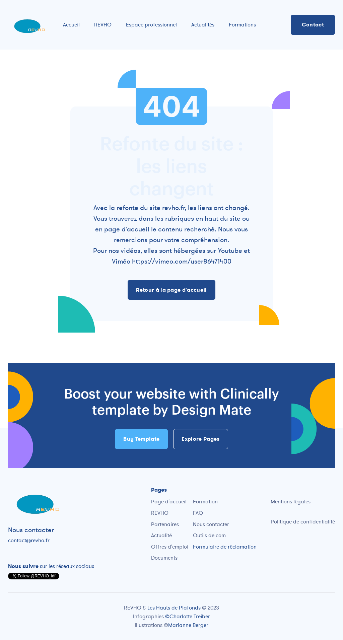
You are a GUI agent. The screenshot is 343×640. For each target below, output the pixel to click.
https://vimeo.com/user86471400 (181, 261)
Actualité (161, 535)
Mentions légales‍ (291, 501)
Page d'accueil (169, 501)
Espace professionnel (151, 24)
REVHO (103, 24)
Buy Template (141, 438)
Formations (242, 24)
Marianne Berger (188, 625)
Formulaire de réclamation (225, 546)
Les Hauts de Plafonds (174, 607)
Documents (164, 557)
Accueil (71, 24)
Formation (205, 501)
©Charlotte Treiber (187, 616)
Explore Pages (200, 438)
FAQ (198, 512)
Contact (313, 24)
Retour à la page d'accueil (171, 289)
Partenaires (165, 524)
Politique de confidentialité (303, 521)
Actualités (202, 24)
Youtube (230, 250)
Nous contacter (211, 524)
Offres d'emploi (169, 546)
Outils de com (209, 535)
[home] (29, 25)
